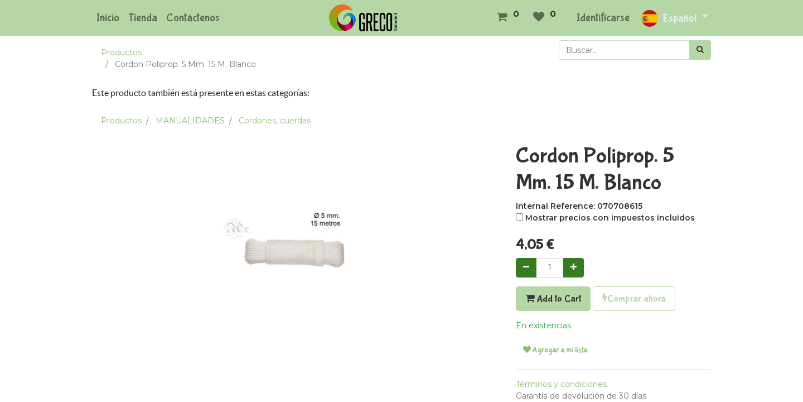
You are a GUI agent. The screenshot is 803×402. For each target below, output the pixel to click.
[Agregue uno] (573, 267)
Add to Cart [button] (553, 298)
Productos (121, 52)
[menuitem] (108, 18)
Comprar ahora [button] (634, 298)
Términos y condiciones (561, 384)
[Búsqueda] (700, 50)
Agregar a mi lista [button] (555, 350)
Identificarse (603, 17)
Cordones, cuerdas (275, 121)
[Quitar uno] (526, 267)
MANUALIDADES (190, 121)
